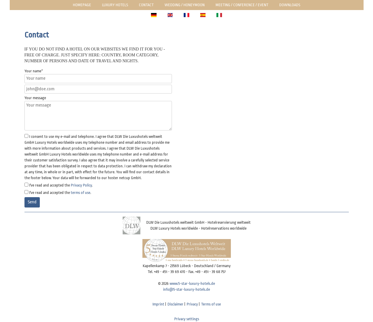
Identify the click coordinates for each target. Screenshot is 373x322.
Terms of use (211, 304)
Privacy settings (186, 319)
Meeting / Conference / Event (242, 5)
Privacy (192, 304)
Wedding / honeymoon (185, 5)
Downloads (289, 5)
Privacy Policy (81, 185)
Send (32, 202)
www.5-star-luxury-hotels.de (192, 283)
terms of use (80, 192)
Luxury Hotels (115, 5)
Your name (33, 71)
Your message (35, 98)
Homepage (82, 5)
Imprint (158, 304)
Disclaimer (175, 304)
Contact (146, 5)
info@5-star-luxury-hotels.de (186, 289)
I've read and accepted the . (61, 185)
